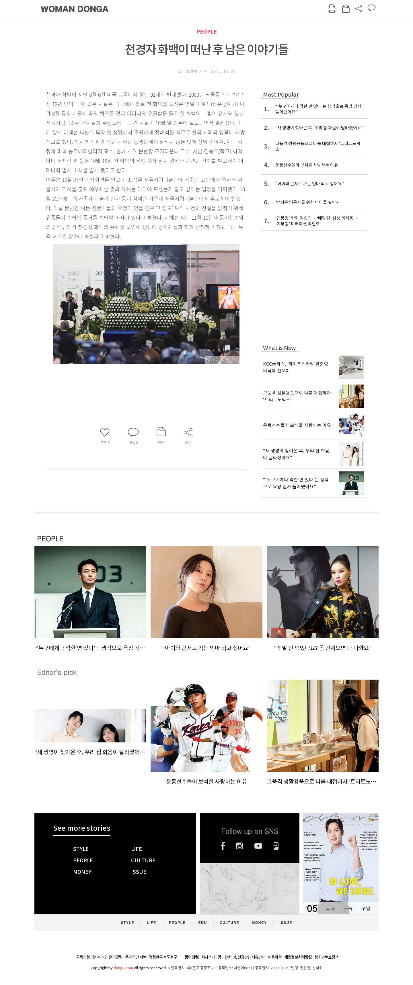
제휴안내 (258, 957)
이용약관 (275, 957)
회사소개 (208, 957)
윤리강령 (115, 957)
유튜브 (258, 846)
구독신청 (83, 957)
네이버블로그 (276, 846)
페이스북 (223, 846)
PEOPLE (206, 31)
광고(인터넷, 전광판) (233, 957)
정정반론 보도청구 (163, 957)
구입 (365, 908)
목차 (330, 908)
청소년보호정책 (326, 957)
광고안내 (99, 957)
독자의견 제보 (135, 957)
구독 (347, 908)
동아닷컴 (191, 957)
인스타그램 (239, 846)
